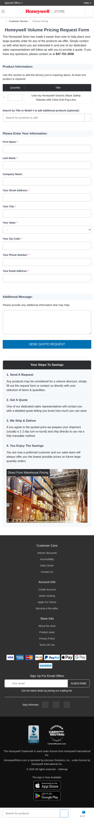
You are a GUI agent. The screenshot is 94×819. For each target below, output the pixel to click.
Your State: (9, 222)
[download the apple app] (47, 785)
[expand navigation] (3, 11)
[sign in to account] (89, 11)
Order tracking (47, 595)
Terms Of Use (47, 644)
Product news (47, 632)
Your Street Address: (15, 190)
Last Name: (9, 158)
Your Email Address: (15, 271)
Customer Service (18, 21)
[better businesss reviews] (33, 735)
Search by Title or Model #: (41, 110)
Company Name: (13, 174)
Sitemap (63, 769)
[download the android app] (47, 795)
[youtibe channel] (67, 704)
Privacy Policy (47, 638)
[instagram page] (56, 704)
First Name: (10, 141)
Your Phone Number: (15, 254)
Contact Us (47, 571)
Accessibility (47, 559)
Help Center (47, 565)
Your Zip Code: (12, 238)
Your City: (9, 206)
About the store (47, 625)
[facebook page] (45, 704)
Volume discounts (47, 552)
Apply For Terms (47, 602)
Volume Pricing (40, 21)
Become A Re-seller (47, 608)
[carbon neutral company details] (57, 735)
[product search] (64, 813)
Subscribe (78, 683)
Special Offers (11, 2)
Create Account (47, 589)
